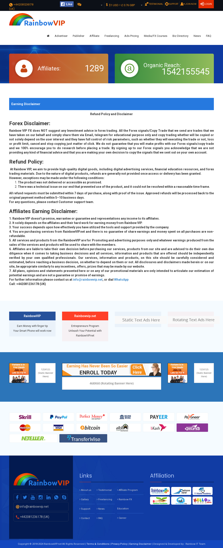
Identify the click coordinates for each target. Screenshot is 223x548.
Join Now (188, 3)
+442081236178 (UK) (32, 517)
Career (121, 518)
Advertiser (61, 36)
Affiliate (94, 36)
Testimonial (154, 4)
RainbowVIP (32, 316)
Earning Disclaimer (140, 544)
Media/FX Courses (155, 36)
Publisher (78, 36)
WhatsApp (121, 279)
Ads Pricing (131, 36)
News (197, 36)
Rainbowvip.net (85, 316)
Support (171, 4)
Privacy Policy (119, 544)
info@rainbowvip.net (88, 279)
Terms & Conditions (97, 544)
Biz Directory (180, 36)
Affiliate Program (127, 490)
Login (208, 4)
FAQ (208, 36)
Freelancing (112, 36)
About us (85, 490)
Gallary (84, 499)
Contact (84, 518)
